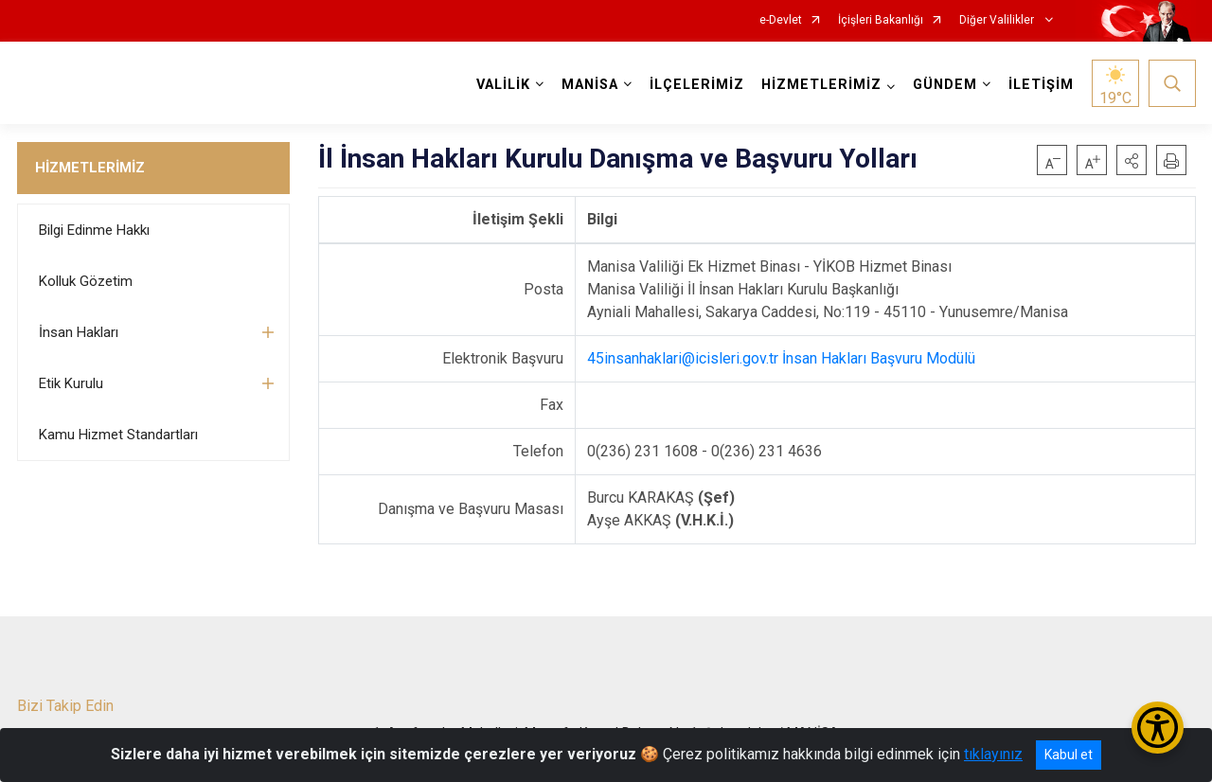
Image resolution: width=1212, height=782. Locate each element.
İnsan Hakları (78, 332)
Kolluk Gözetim (86, 281)
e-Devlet (780, 20)
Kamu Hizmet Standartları (118, 434)
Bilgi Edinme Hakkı (94, 230)
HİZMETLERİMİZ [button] (821, 85)
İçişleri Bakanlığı (880, 20)
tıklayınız (993, 754)
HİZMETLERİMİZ (90, 167)
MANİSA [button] (589, 85)
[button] (1131, 160)
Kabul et (1068, 754)
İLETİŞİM (1041, 85)
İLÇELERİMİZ (697, 85)
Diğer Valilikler (998, 20)
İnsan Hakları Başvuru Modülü (878, 358)
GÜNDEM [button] (945, 85)
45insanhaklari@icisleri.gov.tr (682, 358)
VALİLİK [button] (503, 85)
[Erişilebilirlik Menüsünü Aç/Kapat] (1158, 728)
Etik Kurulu (71, 383)
